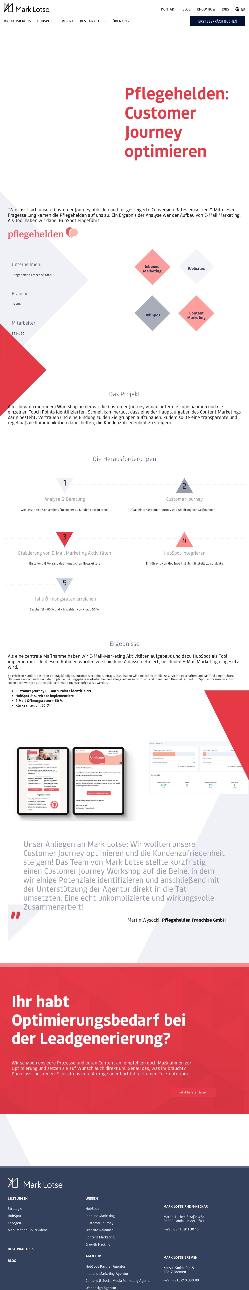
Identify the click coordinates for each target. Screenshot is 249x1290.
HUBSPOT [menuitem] (44, 21)
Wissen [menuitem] (92, 1198)
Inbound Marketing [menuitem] (100, 1215)
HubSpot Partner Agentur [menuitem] (105, 1266)
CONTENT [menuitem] (66, 21)
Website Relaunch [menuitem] (100, 1230)
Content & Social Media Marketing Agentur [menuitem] (119, 1280)
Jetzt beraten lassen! (193, 1092)
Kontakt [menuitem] (168, 9)
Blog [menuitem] (186, 9)
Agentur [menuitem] (93, 1256)
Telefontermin (173, 1073)
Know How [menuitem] (206, 9)
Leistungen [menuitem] (18, 1198)
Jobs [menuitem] (225, 9)
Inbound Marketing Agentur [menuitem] (107, 1273)
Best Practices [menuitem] (21, 1249)
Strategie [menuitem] (15, 1208)
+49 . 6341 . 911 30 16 (181, 1229)
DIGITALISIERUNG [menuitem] (17, 21)
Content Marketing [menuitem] (100, 1237)
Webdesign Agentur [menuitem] (101, 1287)
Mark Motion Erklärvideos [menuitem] (27, 1230)
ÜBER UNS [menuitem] (121, 21)
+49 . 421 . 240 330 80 (181, 1280)
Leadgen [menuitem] (14, 1223)
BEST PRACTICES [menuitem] (93, 21)
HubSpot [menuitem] (14, 1215)
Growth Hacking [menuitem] (98, 1244)
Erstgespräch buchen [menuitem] (217, 21)
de (240, 9)
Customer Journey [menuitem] (99, 1223)
